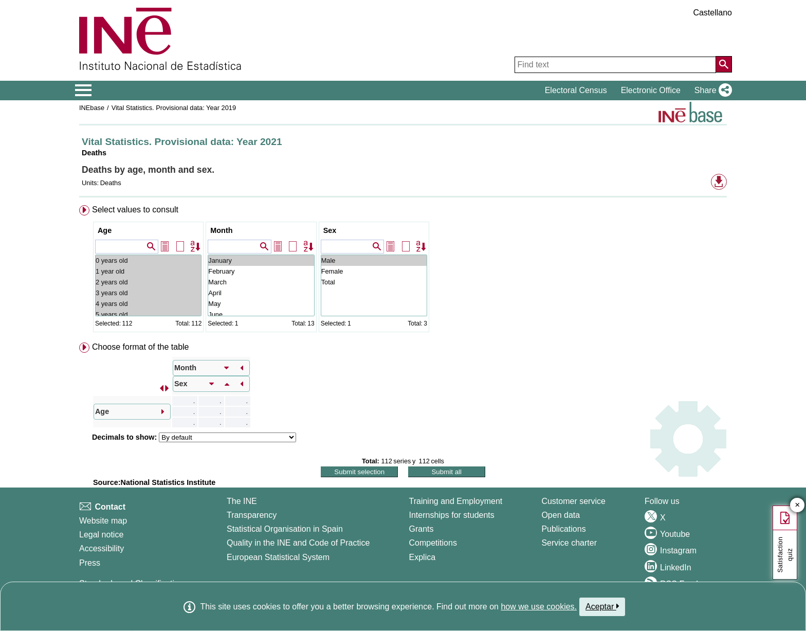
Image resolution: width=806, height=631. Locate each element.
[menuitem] (403, 270)
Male (374, 260)
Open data (560, 515)
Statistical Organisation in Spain (285, 529)
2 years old (148, 282)
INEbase (91, 108)
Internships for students (451, 515)
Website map (103, 520)
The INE (242, 501)
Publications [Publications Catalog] (563, 529)
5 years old (148, 314)
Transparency (252, 515)
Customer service (573, 501)
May (261, 303)
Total (374, 282)
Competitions (433, 542)
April (261, 292)
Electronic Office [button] (651, 90)
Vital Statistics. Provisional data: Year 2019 (174, 108)
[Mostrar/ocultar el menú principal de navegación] (83, 90)
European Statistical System (278, 557)
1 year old (148, 271)
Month (221, 230)
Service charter (569, 542)
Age (105, 230)
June (261, 314)
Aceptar (602, 606)
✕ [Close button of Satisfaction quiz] (797, 505)
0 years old (148, 260)
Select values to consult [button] (135, 209)
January (261, 260)
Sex (330, 230)
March (261, 282)
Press (89, 562)
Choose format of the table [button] (140, 346)
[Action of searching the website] (724, 64)
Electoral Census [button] (576, 90)
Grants (421, 529)
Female (374, 271)
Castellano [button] (712, 12)
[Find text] (615, 65)
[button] (711, 90)
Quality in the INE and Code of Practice (298, 542)
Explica (422, 557)
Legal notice (101, 534)
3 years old (148, 292)
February (261, 271)
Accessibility (101, 548)
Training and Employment (456, 501)
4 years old (148, 303)
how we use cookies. (539, 606)
